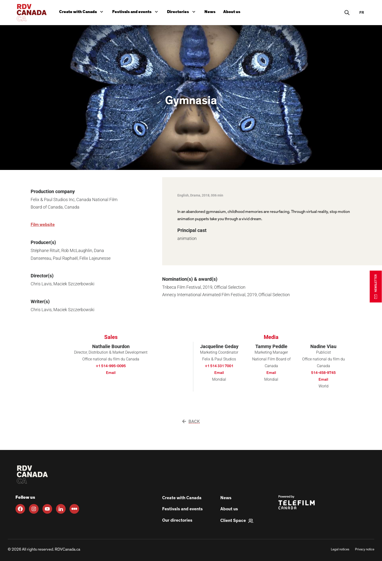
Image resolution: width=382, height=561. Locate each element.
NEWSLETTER (375, 286)
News (209, 12)
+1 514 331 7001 (219, 366)
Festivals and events (136, 11)
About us (231, 12)
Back (191, 422)
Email (111, 373)
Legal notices (340, 549)
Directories (182, 11)
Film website (43, 225)
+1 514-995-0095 (111, 366)
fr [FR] (361, 12)
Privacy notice (364, 549)
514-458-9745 (323, 373)
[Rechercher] (347, 12)
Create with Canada (82, 11)
